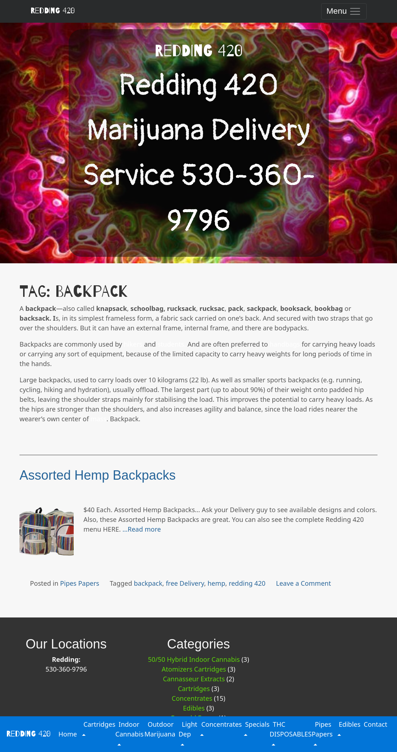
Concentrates (192, 698)
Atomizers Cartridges (194, 669)
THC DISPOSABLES (290, 729)
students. (171, 344)
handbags (284, 344)
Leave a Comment (303, 583)
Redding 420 (52, 11)
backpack (148, 583)
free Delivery (185, 583)
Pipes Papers (79, 583)
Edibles (193, 708)
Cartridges (194, 688)
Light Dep (187, 729)
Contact (375, 724)
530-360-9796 (66, 669)
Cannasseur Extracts (194, 678)
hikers (133, 344)
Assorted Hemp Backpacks (98, 475)
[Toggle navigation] (343, 11)
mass (99, 418)
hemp (216, 583)
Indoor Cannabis (129, 729)
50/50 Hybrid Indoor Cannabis (194, 659)
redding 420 (247, 583)
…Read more (141, 529)
